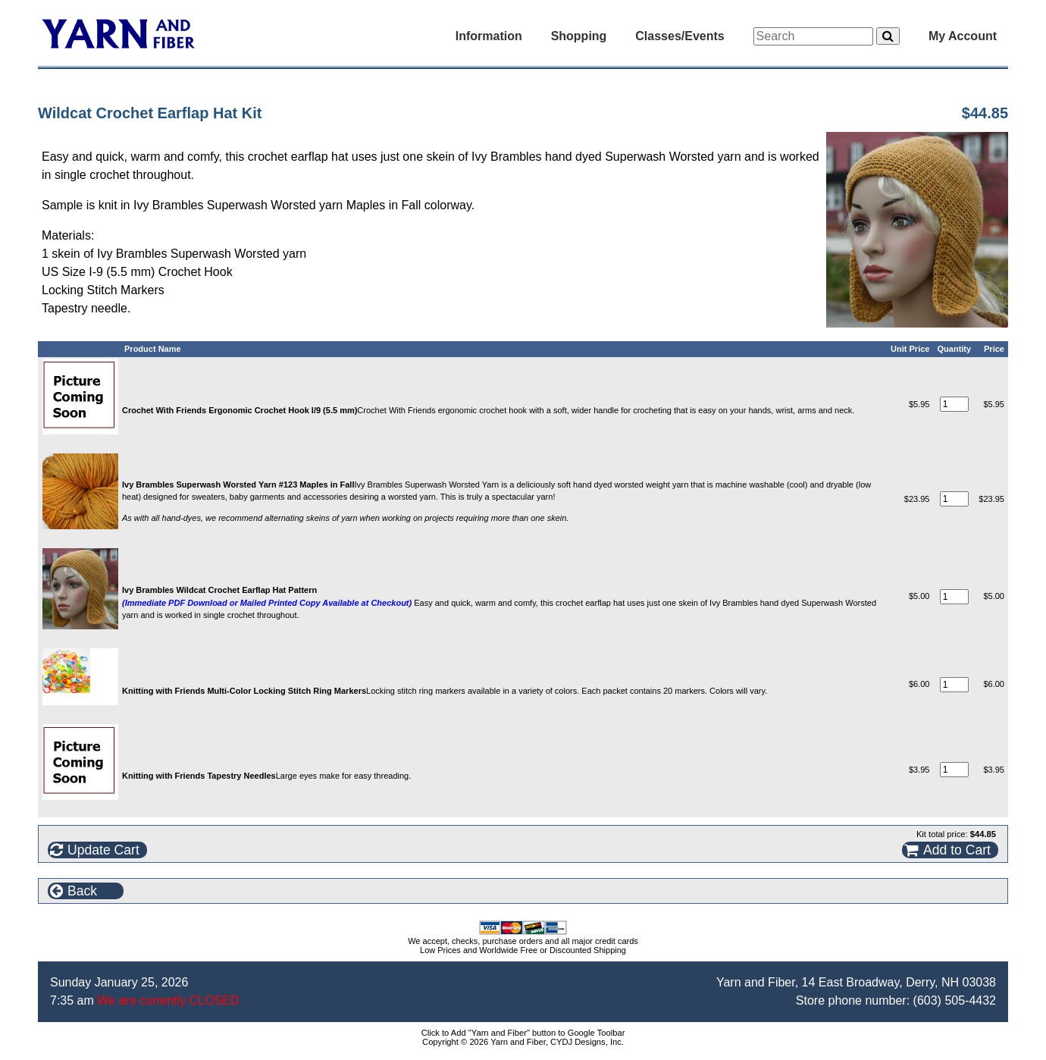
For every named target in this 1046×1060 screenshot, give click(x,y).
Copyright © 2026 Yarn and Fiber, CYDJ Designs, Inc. (523, 1041)
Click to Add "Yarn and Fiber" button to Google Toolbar (523, 1032)
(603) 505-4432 (954, 1000)
